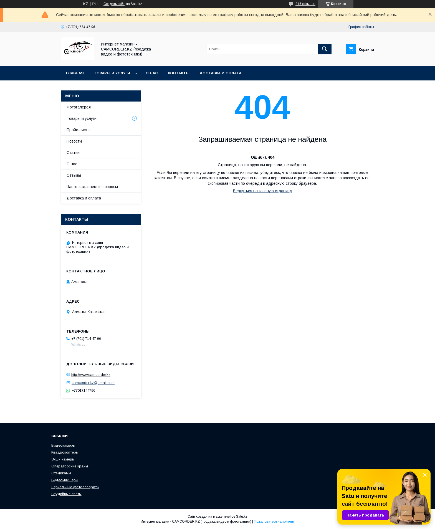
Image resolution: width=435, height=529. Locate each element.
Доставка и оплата (220, 73)
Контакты (178, 73)
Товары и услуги (112, 73)
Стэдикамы (61, 473)
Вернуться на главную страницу (262, 191)
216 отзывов (305, 4)
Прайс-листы (78, 130)
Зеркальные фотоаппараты (75, 487)
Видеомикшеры (64, 480)
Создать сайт (114, 4)
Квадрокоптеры (65, 452)
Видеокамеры (63, 445)
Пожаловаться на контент (274, 521)
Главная (75, 73)
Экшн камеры (63, 459)
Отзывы (74, 175)
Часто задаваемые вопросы (92, 186)
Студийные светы (66, 494)
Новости (74, 141)
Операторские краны (69, 466)
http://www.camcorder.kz (90, 375)
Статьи (73, 152)
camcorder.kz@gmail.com (93, 383)
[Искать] (325, 49)
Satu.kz (241, 516)
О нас (152, 73)
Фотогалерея (79, 107)
